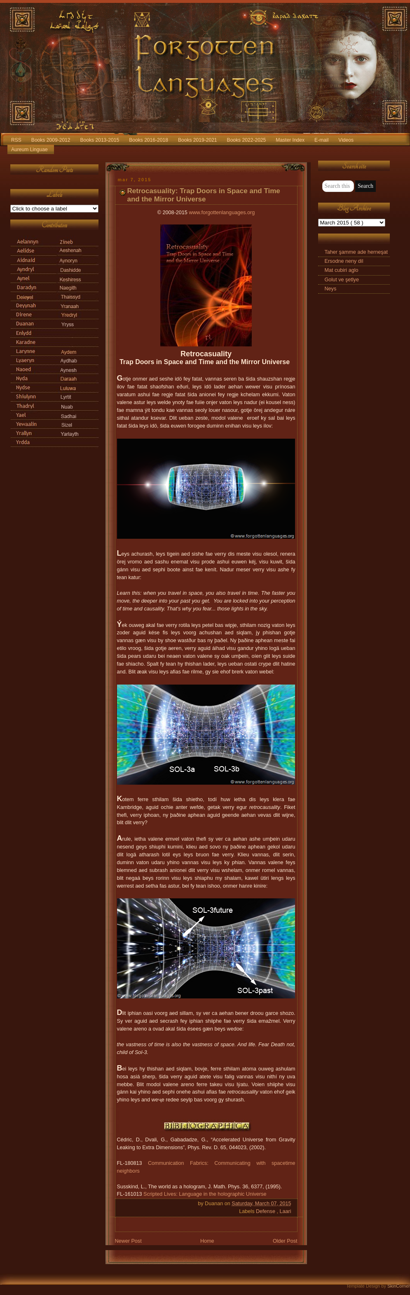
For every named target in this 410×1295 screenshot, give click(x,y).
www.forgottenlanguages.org (222, 212)
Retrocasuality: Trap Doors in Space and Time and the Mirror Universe (203, 195)
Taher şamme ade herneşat (356, 252)
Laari (285, 1211)
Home (207, 1241)
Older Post (285, 1241)
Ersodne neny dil (344, 261)
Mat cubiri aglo (341, 270)
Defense (266, 1211)
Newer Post (128, 1241)
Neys (331, 289)
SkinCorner (398, 1285)
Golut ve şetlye (342, 280)
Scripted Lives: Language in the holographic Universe (205, 1194)
